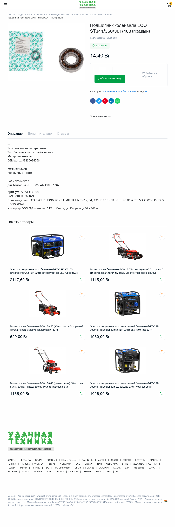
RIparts (52, 463)
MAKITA (154, 459)
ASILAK (117, 467)
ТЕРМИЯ (87, 471)
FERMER (12, 463)
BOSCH (114, 459)
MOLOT (26, 471)
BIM (127, 467)
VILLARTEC (138, 463)
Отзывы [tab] (63, 133)
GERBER (126, 459)
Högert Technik (69, 459)
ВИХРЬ (61, 471)
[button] (153, 74)
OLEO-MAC (112, 463)
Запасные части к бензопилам (97, 14)
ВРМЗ (78, 467)
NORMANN (66, 463)
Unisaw (89, 463)
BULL (99, 471)
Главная (12, 14)
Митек (24, 467)
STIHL (125, 463)
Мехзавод (139, 467)
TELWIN (12, 467)
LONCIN (153, 467)
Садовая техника (26, 14)
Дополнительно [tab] (40, 133)
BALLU (119, 471)
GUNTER (153, 463)
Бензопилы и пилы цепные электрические (58, 14)
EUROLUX (52, 459)
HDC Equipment (62, 467)
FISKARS (36, 467)
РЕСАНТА (26, 459)
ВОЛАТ (39, 459)
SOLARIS (90, 467)
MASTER (101, 459)
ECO (147, 91)
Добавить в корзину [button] (81, 279)
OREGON (73, 471)
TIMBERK (25, 463)
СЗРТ (50, 471)
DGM (109, 471)
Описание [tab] (15, 133)
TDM (99, 463)
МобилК (38, 471)
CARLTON (104, 467)
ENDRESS (13, 471)
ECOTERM (140, 459)
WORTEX (39, 463)
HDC (47, 467)
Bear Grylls (87, 459)
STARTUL (12, 459)
